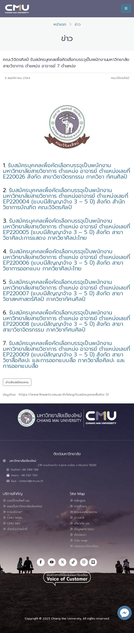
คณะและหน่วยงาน (83, 512)
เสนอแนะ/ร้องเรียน (84, 546)
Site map (79, 540)
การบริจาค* (12, 512)
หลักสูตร (78, 500)
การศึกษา (78, 506)
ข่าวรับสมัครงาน (17, 382)
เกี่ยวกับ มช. (80, 523)
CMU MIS (11, 523)
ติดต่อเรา (78, 534)
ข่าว (78, 24)
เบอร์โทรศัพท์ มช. (16, 500)
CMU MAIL (13, 517)
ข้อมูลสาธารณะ (82, 529)
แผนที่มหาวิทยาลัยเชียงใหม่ (22, 506)
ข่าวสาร (77, 517)
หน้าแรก (59, 24)
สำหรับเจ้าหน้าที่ (15, 529)
